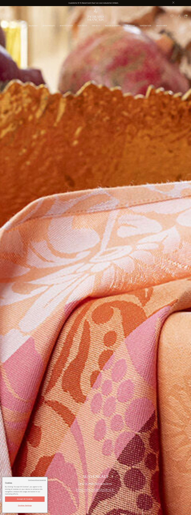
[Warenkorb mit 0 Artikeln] (185, 16)
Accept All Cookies (25, 499)
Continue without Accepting (37, 480)
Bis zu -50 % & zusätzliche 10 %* (95, 489)
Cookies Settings (25, 506)
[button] (179, 16)
